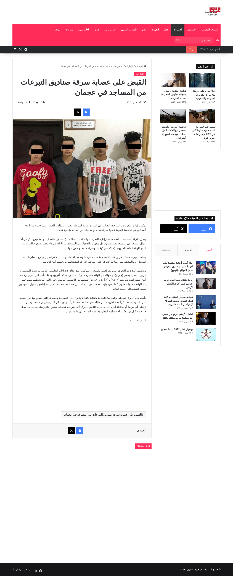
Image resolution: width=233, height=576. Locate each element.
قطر (166, 29)
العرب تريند (110, 29)
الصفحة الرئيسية (209, 29)
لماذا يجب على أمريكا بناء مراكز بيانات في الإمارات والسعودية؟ (204, 95)
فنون (96, 29)
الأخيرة (188, 250)
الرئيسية (140, 66)
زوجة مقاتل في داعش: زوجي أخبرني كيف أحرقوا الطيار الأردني (177, 284)
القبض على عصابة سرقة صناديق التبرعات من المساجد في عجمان (103, 414)
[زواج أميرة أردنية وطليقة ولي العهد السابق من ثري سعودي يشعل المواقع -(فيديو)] (205, 268)
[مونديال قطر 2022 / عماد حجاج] (205, 335)
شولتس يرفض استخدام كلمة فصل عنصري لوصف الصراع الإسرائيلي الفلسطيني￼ (178, 301)
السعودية (191, 29)
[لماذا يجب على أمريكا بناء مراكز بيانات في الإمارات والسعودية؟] (202, 80)
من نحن (27, 569)
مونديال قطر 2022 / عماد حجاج (176, 330)
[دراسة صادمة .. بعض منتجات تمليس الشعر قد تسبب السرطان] (173, 80)
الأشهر (209, 250)
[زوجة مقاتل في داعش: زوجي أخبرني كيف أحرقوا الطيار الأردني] (205, 284)
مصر (144, 29)
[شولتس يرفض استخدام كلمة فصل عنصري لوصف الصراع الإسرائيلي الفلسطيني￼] (205, 302)
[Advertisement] (81, 12)
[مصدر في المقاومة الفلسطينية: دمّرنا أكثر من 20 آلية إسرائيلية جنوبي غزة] (202, 116)
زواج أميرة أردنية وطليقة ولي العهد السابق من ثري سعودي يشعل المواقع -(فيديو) (178, 267)
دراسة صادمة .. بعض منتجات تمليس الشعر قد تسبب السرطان (173, 94)
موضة (57, 29)
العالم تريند (83, 29)
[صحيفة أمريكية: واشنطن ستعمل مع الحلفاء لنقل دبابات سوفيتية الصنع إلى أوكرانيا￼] (173, 116)
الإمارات (177, 29)
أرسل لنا (17, 569)
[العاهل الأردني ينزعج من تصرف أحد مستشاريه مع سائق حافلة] (205, 319)
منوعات (69, 29)
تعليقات (166, 250)
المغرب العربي (128, 29)
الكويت (155, 29)
